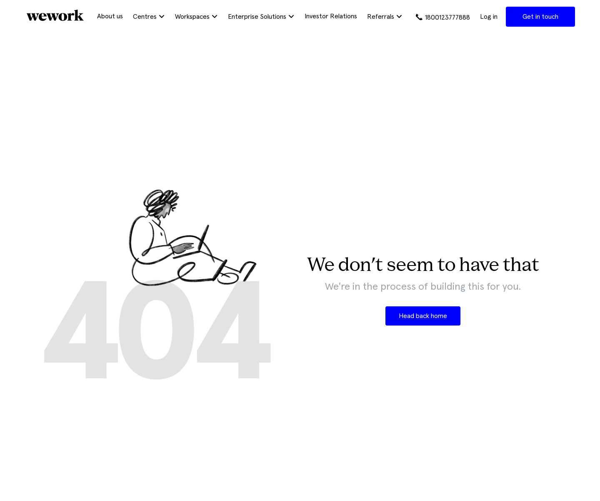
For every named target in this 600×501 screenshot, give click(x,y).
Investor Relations (331, 16)
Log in (489, 16)
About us (110, 16)
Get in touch (540, 16)
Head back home (423, 316)
